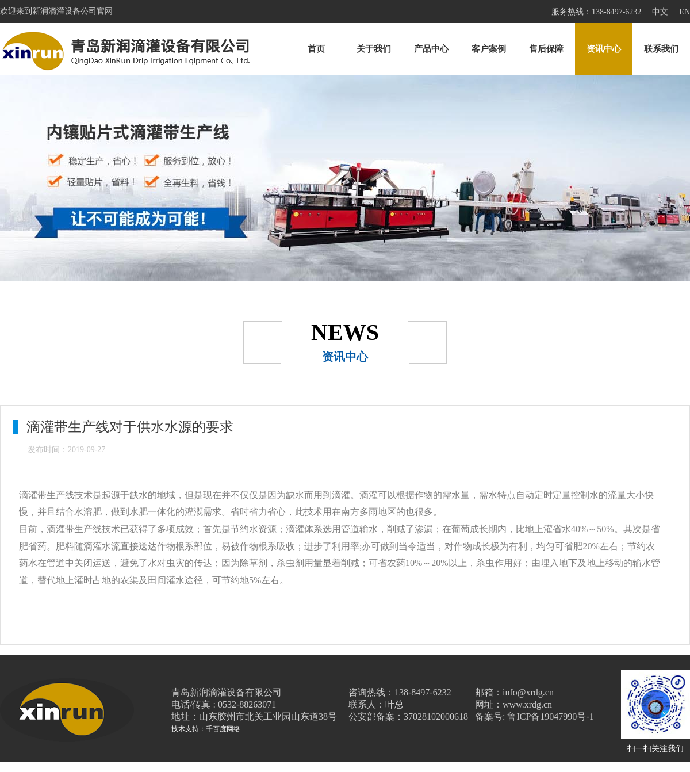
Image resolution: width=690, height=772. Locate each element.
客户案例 (488, 48)
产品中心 (431, 48)
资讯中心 (603, 48)
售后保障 (546, 48)
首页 (316, 48)
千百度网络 (223, 729)
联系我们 (661, 48)
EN (684, 11)
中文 (660, 11)
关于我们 (373, 48)
